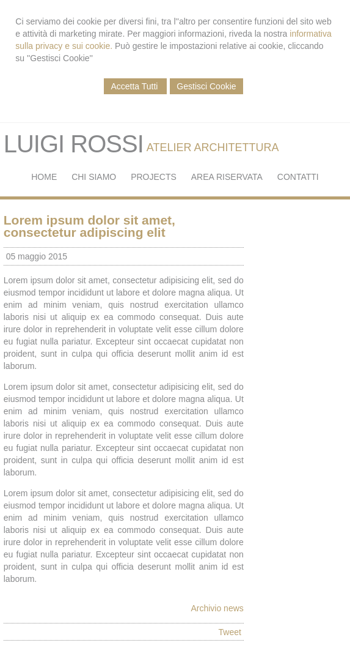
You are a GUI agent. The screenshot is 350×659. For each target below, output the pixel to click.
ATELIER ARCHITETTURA (213, 147)
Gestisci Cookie (206, 86)
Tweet (230, 632)
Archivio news (217, 608)
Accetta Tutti (135, 86)
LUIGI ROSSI (74, 143)
